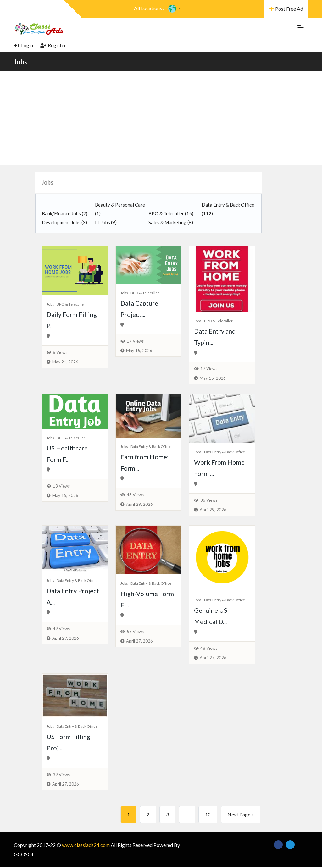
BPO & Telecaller (170, 213)
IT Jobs (106, 222)
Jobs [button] (47, 182)
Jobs (20, 61)
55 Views (135, 631)
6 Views (60, 352)
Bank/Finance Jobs (64, 213)
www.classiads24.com (86, 845)
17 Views (135, 341)
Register (53, 45)
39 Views (61, 774)
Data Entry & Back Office (150, 446)
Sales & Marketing (170, 222)
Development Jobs (64, 222)
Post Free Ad (286, 9)
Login (23, 45)
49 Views (61, 628)
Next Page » (240, 814)
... (187, 814)
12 (208, 814)
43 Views (135, 494)
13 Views (61, 486)
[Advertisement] (161, 118)
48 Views (208, 648)
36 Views (208, 500)
